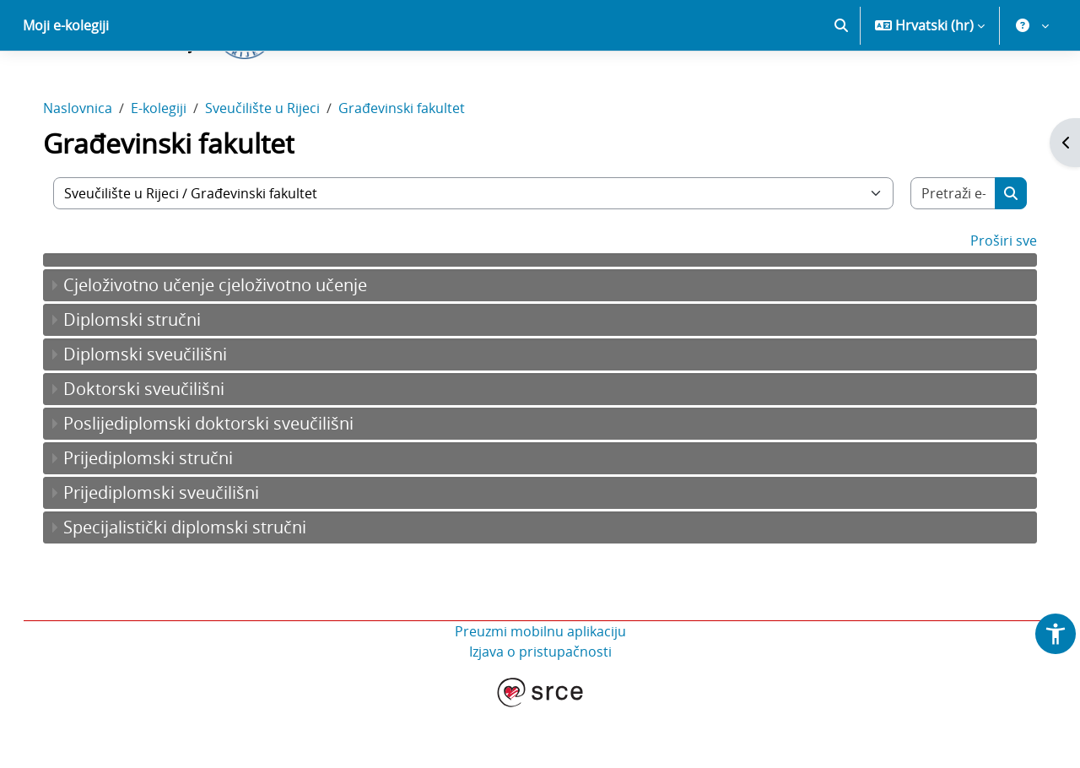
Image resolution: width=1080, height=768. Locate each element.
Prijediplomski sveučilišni (178, 551)
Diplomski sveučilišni (162, 413)
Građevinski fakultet (418, 167)
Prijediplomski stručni (165, 517)
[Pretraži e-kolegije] (939, 252)
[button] (841, 84)
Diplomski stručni (149, 378)
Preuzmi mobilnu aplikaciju (540, 690)
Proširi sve (986, 299)
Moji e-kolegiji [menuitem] (66, 84)
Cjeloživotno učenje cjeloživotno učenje (232, 344)
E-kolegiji (175, 167)
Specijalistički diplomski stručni (201, 586)
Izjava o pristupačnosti (540, 710)
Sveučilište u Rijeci (279, 167)
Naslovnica (94, 167)
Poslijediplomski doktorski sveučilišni (225, 482)
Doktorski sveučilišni (160, 447)
